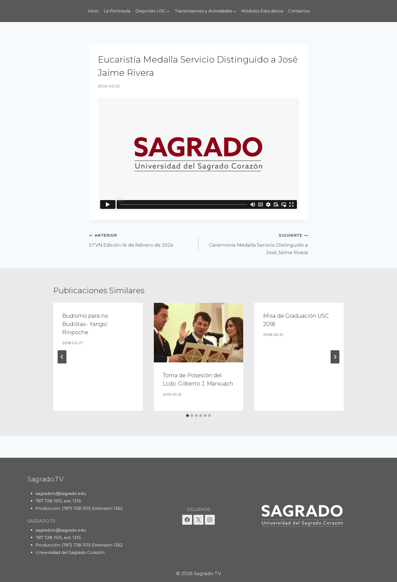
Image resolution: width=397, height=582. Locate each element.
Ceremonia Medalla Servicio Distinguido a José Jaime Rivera (255, 243)
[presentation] (198, 332)
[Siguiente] (335, 356)
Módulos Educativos (262, 11)
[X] (198, 520)
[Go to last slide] (62, 356)
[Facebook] (187, 520)
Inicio (93, 11)
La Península (117, 11)
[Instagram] (210, 520)
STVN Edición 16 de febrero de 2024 (141, 239)
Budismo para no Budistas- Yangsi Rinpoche (85, 324)
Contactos (299, 11)
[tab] (187, 415)
